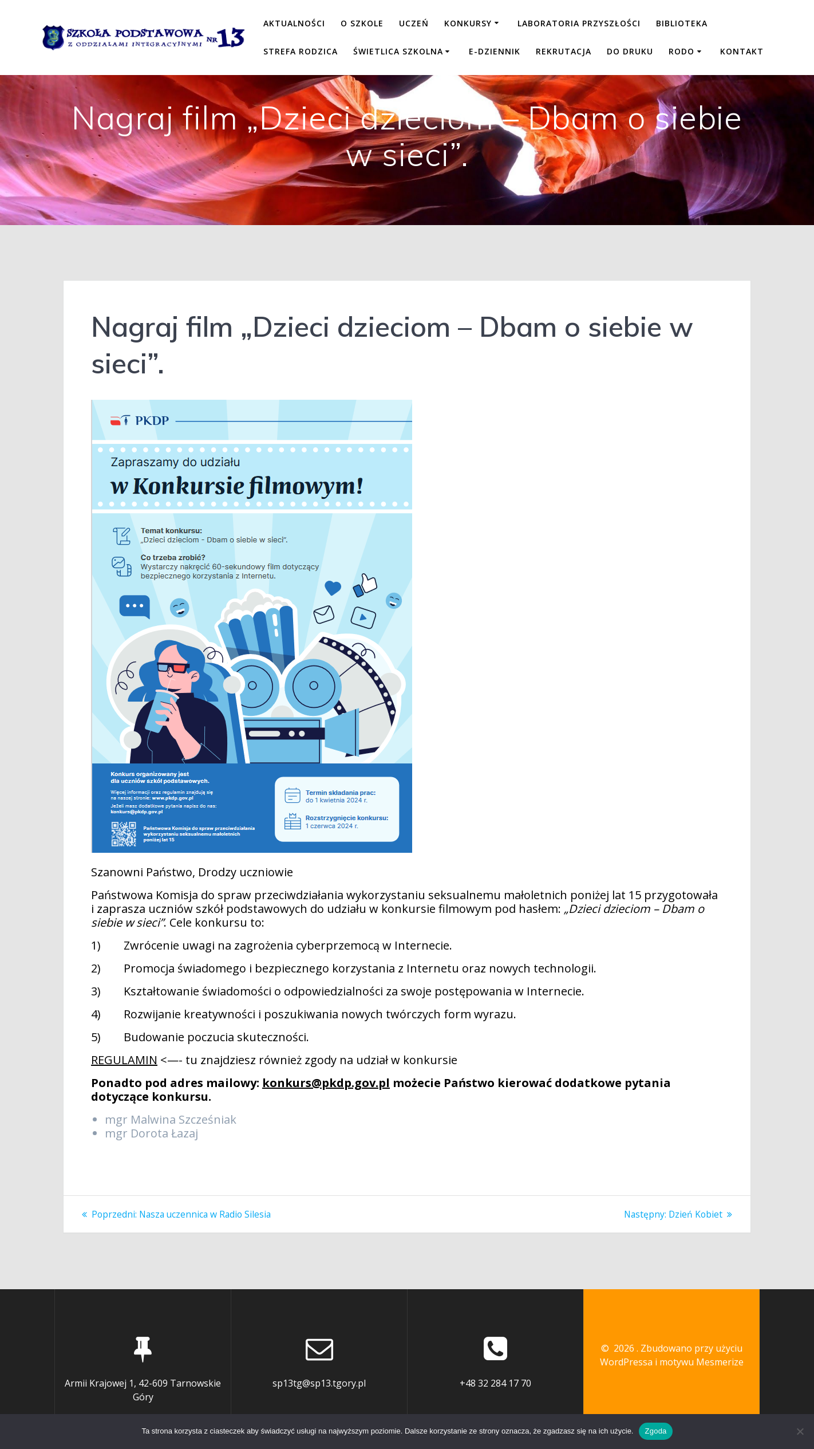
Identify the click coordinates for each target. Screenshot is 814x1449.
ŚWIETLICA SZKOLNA (398, 51)
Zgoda (655, 1431)
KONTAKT (742, 51)
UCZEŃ (414, 23)
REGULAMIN (124, 1060)
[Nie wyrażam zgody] (799, 1431)
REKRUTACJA (563, 51)
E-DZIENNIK (494, 51)
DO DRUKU (630, 51)
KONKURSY (468, 23)
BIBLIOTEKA (682, 23)
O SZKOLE (362, 23)
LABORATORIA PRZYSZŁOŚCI (579, 23)
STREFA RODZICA (300, 51)
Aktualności (294, 23)
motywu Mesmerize (701, 1362)
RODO (681, 51)
